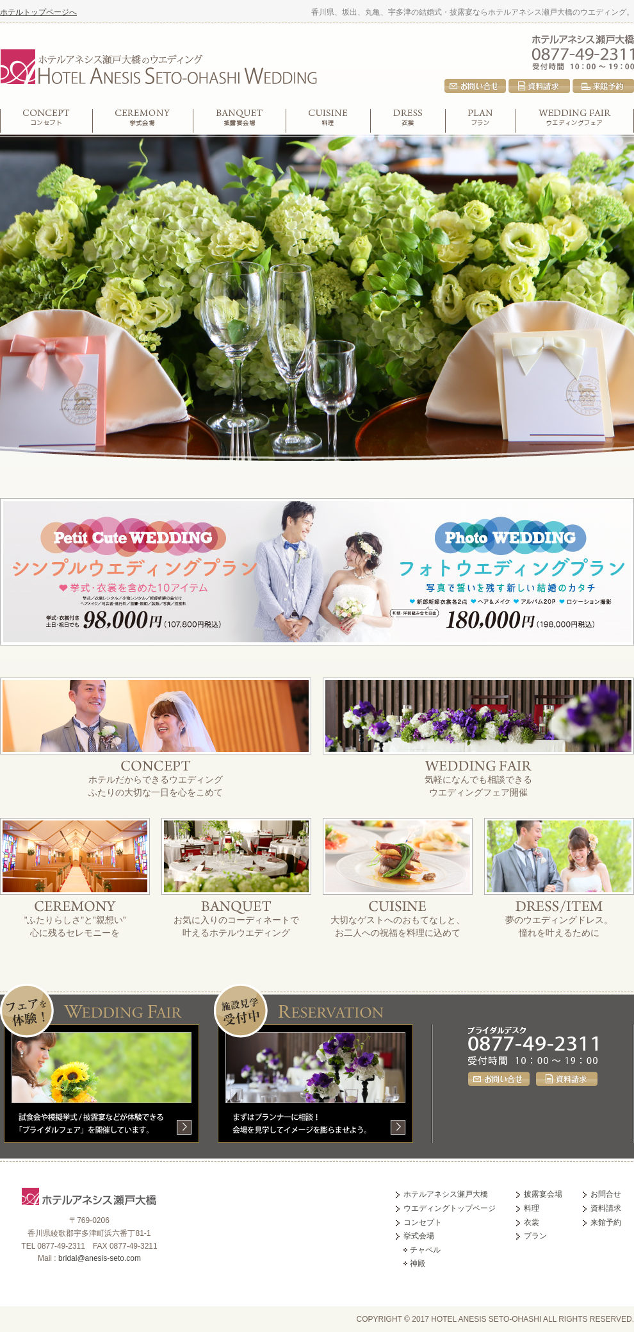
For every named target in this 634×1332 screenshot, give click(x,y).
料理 (328, 121)
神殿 (417, 1263)
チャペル (425, 1249)
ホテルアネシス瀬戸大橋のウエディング (158, 64)
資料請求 (539, 86)
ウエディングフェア (575, 121)
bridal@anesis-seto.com (99, 1258)
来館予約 (603, 86)
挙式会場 (143, 121)
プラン (481, 121)
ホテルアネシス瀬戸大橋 (583, 38)
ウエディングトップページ (449, 1208)
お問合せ (475, 86)
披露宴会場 (239, 121)
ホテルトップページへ (38, 12)
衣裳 (408, 121)
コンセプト (46, 121)
